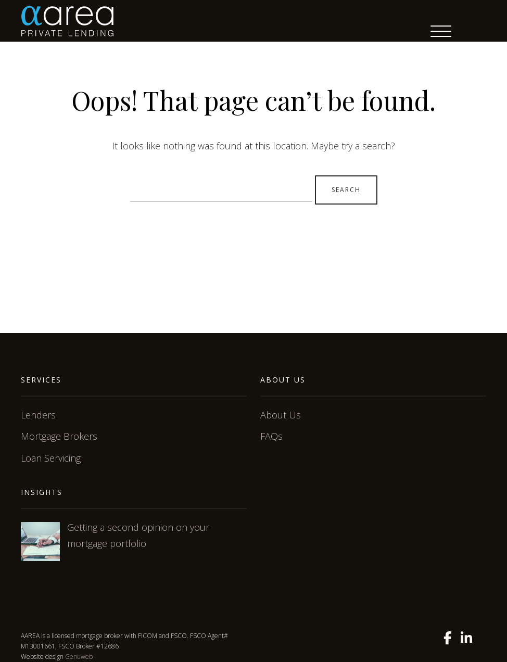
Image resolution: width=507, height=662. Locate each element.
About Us (280, 415)
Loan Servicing (51, 458)
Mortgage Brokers (59, 436)
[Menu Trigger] (441, 31)
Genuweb (79, 656)
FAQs (271, 436)
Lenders (38, 415)
